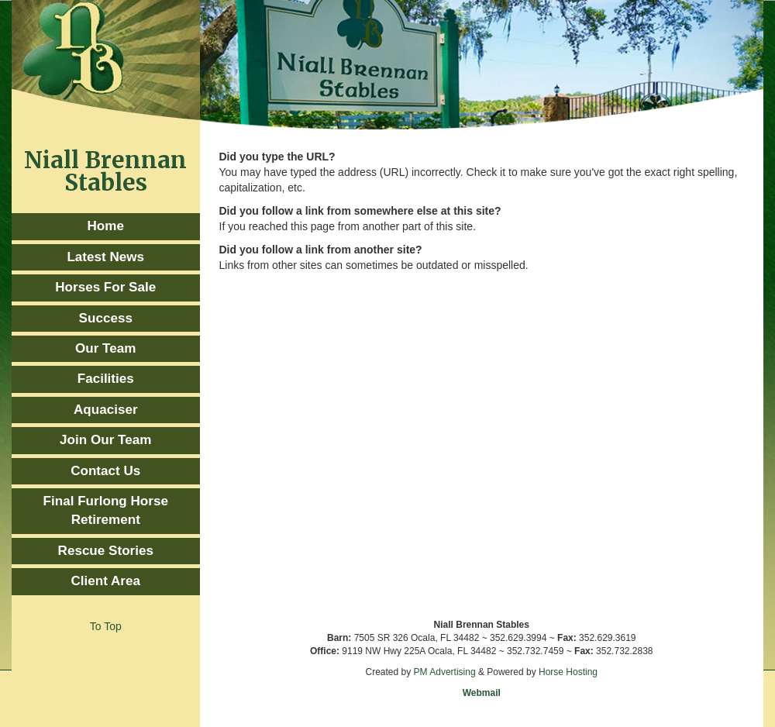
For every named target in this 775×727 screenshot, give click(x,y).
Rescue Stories (105, 550)
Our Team (105, 348)
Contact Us (105, 470)
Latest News (105, 257)
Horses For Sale (105, 287)
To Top (106, 626)
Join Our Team (105, 439)
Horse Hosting (568, 672)
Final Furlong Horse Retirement (105, 510)
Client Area (105, 581)
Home (106, 226)
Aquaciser (106, 409)
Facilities (106, 378)
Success (106, 318)
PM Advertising (445, 672)
